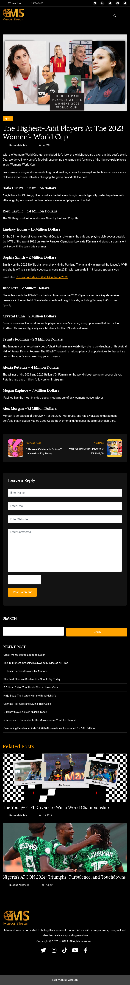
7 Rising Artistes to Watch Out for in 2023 (42, 277)
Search (10, 618)
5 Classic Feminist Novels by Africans (26, 671)
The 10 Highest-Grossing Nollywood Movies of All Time (36, 663)
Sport (7, 118)
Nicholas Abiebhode (19, 885)
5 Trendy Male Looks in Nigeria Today (25, 712)
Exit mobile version (65, 980)
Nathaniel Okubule (18, 145)
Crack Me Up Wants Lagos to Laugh (24, 654)
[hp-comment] (24, 579)
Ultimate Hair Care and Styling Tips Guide (27, 703)
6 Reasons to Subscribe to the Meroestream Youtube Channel (40, 720)
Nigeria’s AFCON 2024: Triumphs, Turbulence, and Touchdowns (64, 877)
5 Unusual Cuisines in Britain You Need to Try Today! (44, 451)
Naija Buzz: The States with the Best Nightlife (30, 695)
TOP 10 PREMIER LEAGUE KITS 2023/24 (86, 451)
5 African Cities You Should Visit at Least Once (31, 687)
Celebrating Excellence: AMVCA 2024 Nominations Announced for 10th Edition (49, 728)
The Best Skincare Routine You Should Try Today (32, 679)
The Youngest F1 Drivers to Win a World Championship (56, 807)
